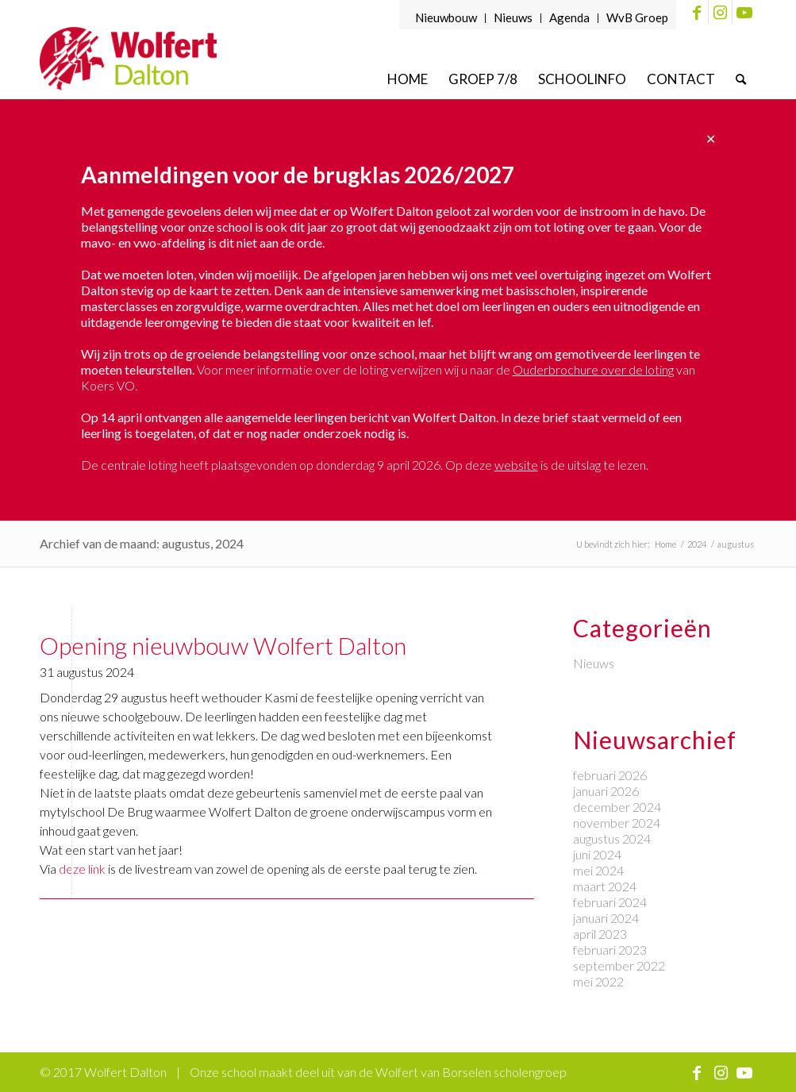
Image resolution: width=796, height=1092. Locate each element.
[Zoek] (740, 79)
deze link (82, 868)
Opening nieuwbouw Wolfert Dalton (223, 645)
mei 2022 (598, 981)
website (516, 464)
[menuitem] (446, 18)
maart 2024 (604, 886)
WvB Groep (637, 17)
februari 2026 (610, 774)
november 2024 (616, 822)
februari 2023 (610, 949)
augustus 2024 (612, 838)
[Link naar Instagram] (720, 12)
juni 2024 (597, 854)
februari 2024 (610, 901)
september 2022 (619, 965)
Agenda (569, 17)
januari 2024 (606, 917)
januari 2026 (606, 790)
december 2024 (617, 806)
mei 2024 (598, 870)
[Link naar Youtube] (744, 12)
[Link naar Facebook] (696, 12)
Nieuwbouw (446, 17)
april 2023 (600, 933)
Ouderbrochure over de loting (593, 369)
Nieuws (513, 17)
